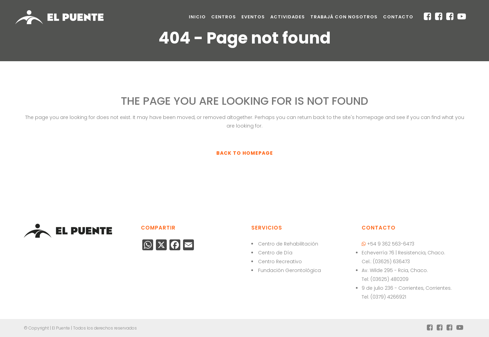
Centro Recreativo (280, 261)
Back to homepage (244, 153)
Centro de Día (275, 252)
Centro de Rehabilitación (288, 243)
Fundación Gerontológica (289, 270)
